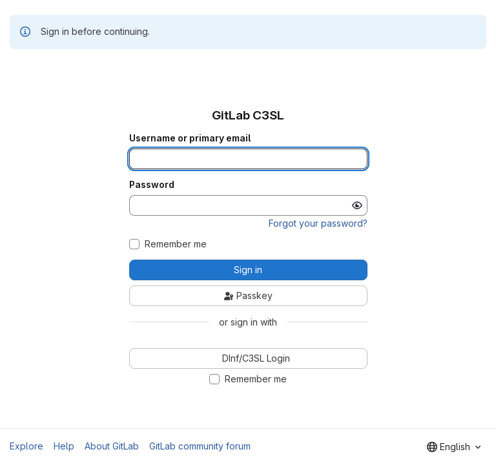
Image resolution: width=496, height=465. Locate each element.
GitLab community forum (200, 445)
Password (151, 185)
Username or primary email (190, 138)
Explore (26, 445)
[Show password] (357, 205)
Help (64, 445)
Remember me (176, 244)
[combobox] (453, 447)
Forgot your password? (318, 223)
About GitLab (112, 445)
